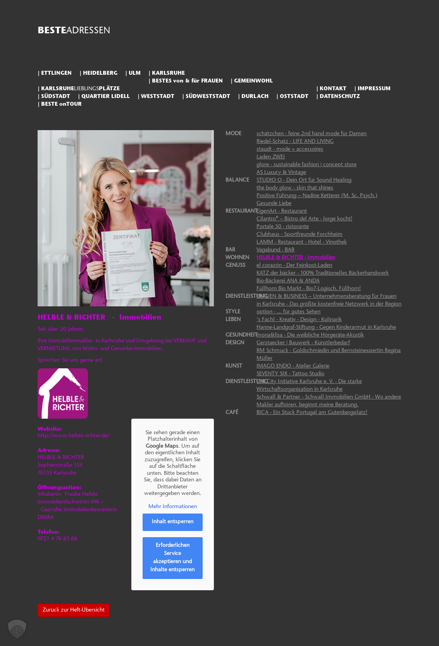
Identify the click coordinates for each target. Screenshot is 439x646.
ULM (135, 73)
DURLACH (255, 97)
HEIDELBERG (100, 73)
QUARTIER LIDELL (105, 97)
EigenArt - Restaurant (282, 211)
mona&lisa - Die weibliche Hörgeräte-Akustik (310, 335)
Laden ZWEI (271, 157)
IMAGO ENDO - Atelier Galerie (293, 366)
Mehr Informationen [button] (172, 507)
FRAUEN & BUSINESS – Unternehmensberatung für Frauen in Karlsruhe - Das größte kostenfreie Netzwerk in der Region (329, 300)
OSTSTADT (294, 97)
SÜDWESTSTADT (208, 97)
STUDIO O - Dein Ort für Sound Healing (304, 180)
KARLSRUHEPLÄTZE (80, 89)
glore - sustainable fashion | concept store (306, 165)
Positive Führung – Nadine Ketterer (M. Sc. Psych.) (317, 196)
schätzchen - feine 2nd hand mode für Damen (312, 134)
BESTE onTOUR (61, 104)
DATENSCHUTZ (340, 97)
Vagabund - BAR (275, 250)
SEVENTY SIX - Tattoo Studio (290, 374)
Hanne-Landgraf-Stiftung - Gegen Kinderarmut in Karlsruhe (326, 327)
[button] (17, 629)
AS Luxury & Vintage (281, 172)
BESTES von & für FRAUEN (187, 81)
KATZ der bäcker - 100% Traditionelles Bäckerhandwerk (323, 273)
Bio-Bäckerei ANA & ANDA (288, 281)
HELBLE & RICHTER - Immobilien (296, 258)
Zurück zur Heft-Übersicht (74, 610)
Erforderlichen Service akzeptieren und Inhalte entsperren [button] (172, 558)
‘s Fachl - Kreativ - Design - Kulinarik (299, 320)
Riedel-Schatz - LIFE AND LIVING (295, 141)
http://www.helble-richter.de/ (73, 436)
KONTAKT (333, 89)
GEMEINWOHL (253, 81)
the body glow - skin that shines (295, 188)
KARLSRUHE (168, 73)
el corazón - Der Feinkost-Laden (294, 265)
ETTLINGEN (56, 73)
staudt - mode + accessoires (290, 149)
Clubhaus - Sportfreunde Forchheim (300, 234)
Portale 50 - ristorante (283, 227)
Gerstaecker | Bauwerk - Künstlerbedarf (303, 343)
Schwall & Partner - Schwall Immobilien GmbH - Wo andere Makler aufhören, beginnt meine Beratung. (329, 401)
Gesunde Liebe (274, 203)
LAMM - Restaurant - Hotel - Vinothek (302, 242)
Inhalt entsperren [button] (172, 522)
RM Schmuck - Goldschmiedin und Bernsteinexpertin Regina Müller (329, 354)
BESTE (74, 31)
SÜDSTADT (55, 97)
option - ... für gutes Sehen (288, 312)
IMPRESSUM (374, 89)
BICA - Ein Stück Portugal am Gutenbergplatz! (312, 413)
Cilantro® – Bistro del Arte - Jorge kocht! (304, 219)
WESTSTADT (157, 97)
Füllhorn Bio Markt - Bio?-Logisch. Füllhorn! (309, 289)
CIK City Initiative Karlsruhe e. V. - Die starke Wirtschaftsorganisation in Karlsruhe (309, 385)
